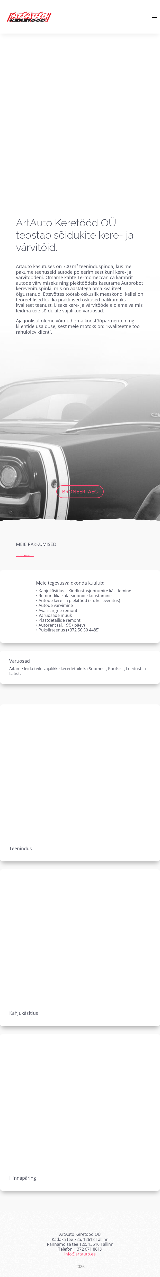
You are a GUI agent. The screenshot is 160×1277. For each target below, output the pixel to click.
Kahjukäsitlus (23, 1013)
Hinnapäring (22, 1178)
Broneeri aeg (80, 491)
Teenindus (20, 848)
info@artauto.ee (80, 1254)
